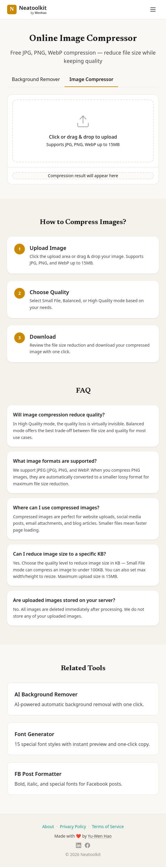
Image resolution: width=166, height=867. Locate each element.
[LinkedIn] (78, 845)
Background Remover (36, 79)
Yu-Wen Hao (99, 836)
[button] (83, 130)
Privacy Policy (73, 826)
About (48, 826)
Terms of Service (108, 826)
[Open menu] (153, 9)
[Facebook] (87, 845)
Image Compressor (91, 79)
